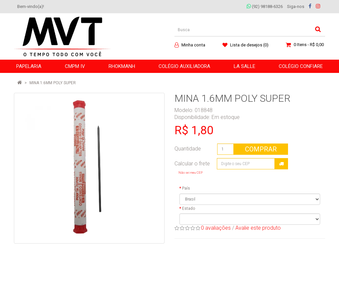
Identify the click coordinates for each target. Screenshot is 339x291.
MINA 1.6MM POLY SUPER (52, 83)
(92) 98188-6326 (265, 6)
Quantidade (187, 149)
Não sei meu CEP (190, 172)
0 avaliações (216, 228)
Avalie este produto (258, 228)
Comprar (261, 149)
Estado (188, 208)
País (186, 188)
